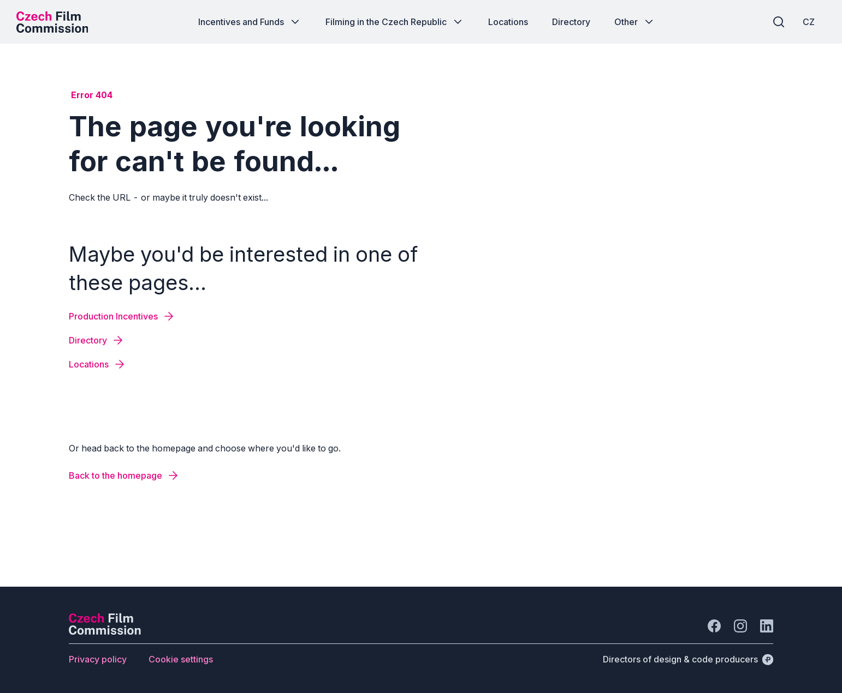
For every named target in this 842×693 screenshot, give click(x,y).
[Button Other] (634, 22)
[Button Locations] (508, 22)
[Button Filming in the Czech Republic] (395, 22)
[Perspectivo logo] (105, 631)
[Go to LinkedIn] (767, 626)
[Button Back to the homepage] (124, 475)
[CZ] (809, 22)
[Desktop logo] (52, 22)
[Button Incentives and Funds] (249, 22)
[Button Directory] (571, 22)
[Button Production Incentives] (122, 316)
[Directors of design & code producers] (688, 659)
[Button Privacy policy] (98, 659)
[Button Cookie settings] (181, 659)
